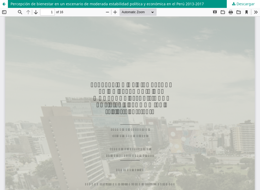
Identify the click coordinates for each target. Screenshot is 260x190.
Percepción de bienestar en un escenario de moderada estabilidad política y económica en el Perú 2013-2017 (107, 3)
